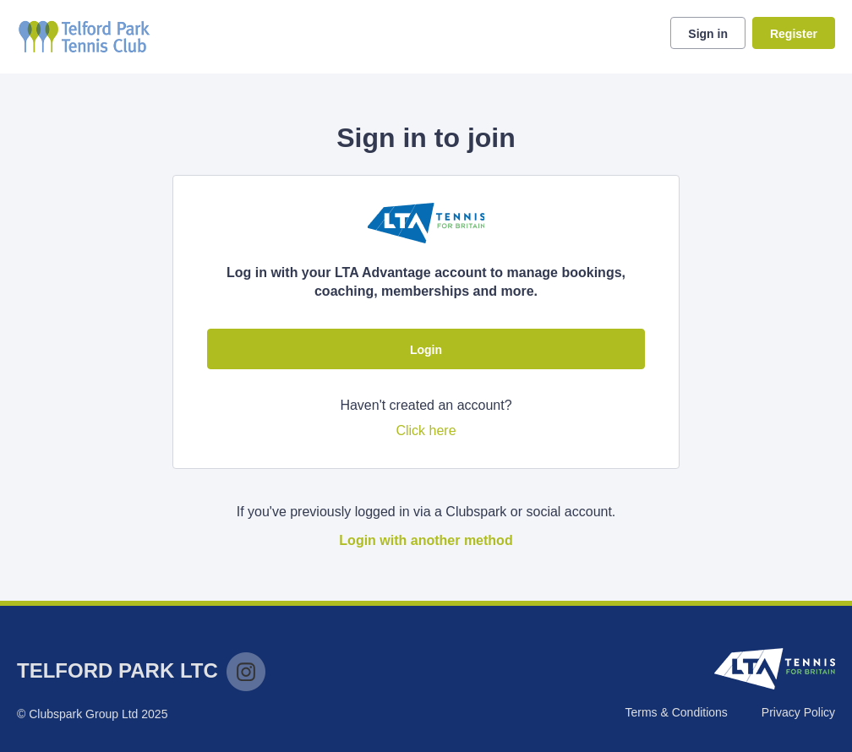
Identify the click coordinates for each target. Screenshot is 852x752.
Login (426, 350)
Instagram (246, 671)
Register (793, 34)
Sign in (708, 34)
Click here (426, 430)
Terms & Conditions (676, 712)
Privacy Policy (798, 712)
